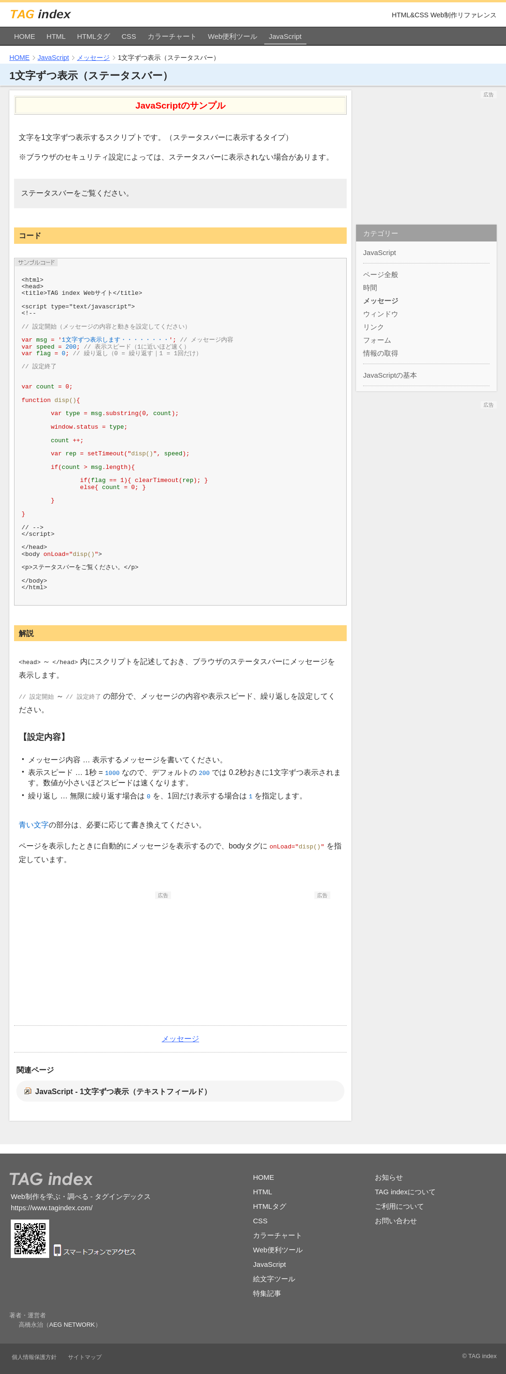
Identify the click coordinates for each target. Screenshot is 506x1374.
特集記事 (267, 1293)
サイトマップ (85, 1357)
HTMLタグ (93, 36)
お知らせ (389, 1177)
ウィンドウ (380, 314)
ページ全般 (380, 274)
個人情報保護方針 (34, 1357)
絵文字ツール (274, 1279)
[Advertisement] (100, 957)
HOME (24, 36)
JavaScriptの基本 (390, 375)
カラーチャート (172, 36)
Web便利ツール (233, 36)
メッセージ (93, 57)
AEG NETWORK (72, 1324)
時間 (370, 288)
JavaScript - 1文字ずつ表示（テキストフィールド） (123, 1092)
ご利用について (399, 1206)
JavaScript (285, 36)
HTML (56, 36)
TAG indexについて (405, 1192)
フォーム (377, 340)
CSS (129, 36)
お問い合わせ (396, 1221)
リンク (373, 327)
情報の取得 (380, 353)
